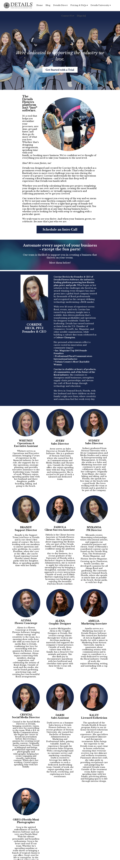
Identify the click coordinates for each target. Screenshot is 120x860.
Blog (48, 5)
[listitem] (60, 459)
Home (39, 5)
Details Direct (60, 5)
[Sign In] (81, 16)
